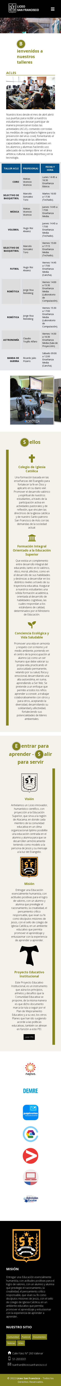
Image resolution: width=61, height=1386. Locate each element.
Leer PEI (29, 1023)
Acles (21, 1329)
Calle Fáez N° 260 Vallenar (27, 1339)
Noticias (11, 1329)
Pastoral (26, 1323)
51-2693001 (18, 1345)
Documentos (39, 1323)
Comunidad (13, 1323)
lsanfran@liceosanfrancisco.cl (29, 1351)
